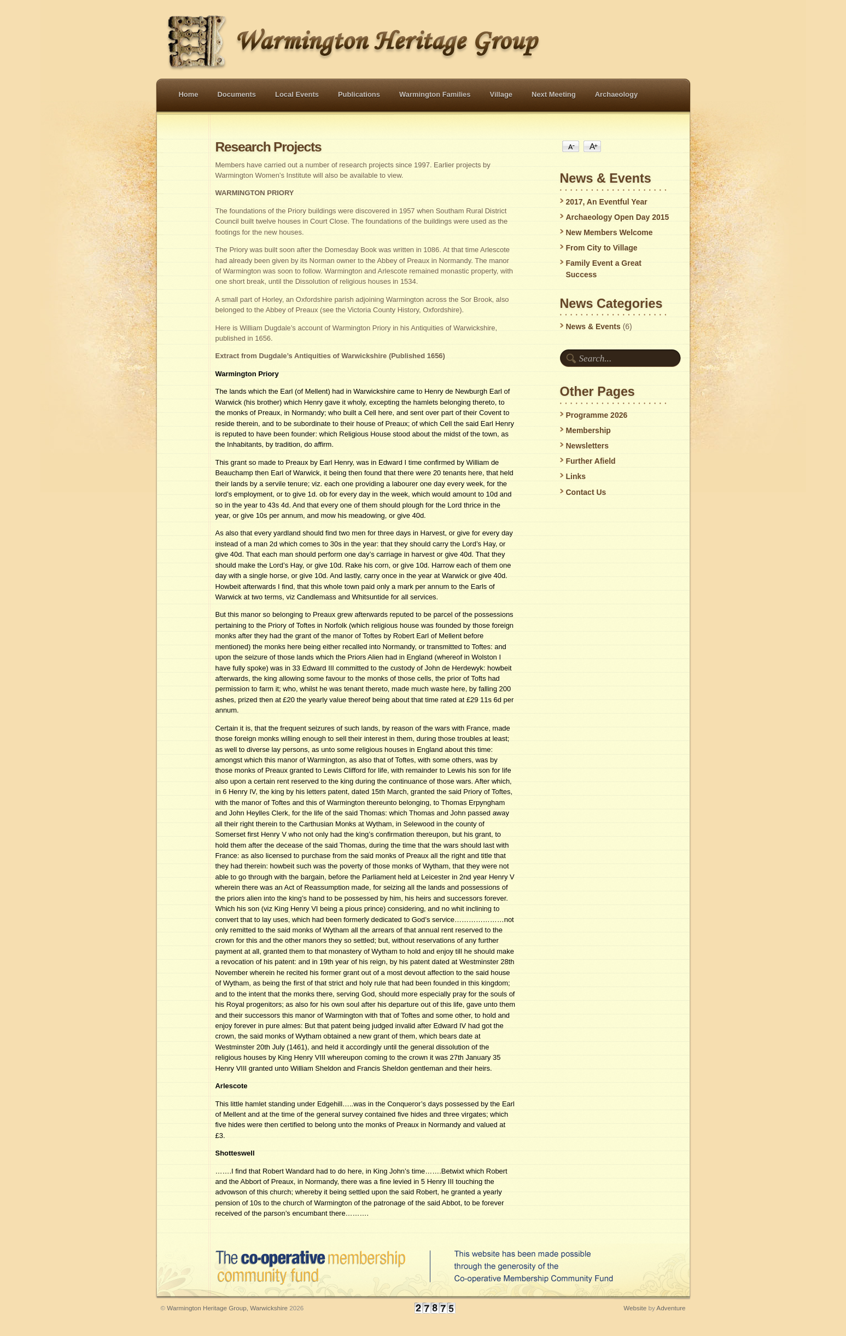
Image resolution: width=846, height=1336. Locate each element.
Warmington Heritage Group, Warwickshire (227, 1307)
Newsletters (587, 445)
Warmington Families (435, 94)
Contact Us (586, 492)
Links (576, 476)
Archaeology (616, 94)
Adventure (670, 1307)
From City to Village (602, 247)
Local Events (297, 94)
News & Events (593, 326)
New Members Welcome (609, 232)
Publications (359, 94)
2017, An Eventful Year (606, 201)
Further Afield (591, 461)
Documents (237, 94)
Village (501, 94)
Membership (588, 430)
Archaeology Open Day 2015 (617, 217)
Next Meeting (554, 94)
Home (189, 94)
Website (634, 1307)
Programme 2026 (597, 415)
